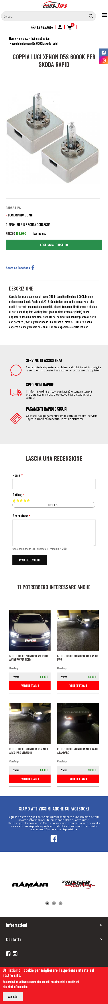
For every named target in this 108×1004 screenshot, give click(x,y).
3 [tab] (60, 903)
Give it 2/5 (18, 500)
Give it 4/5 (25, 500)
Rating (17, 494)
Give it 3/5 (21, 500)
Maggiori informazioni (15, 986)
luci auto (23, 38)
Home (12, 38)
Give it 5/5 (28, 500)
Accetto (12, 996)
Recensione (20, 515)
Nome (16, 475)
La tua (45, 27)
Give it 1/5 (14, 500)
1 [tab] (47, 903)
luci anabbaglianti (41, 38)
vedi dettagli (30, 685)
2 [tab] (54, 903)
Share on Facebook (20, 268)
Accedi (60, 27)
